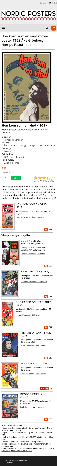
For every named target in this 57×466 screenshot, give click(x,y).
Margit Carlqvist (29, 145)
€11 (48, 229)
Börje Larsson (26, 407)
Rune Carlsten (26, 346)
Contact (43, 3)
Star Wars (6, 451)
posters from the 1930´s (21, 451)
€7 (48, 388)
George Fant (41, 282)
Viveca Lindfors (39, 346)
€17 (48, 296)
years (4, 439)
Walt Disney (50, 448)
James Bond (38, 448)
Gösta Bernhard (27, 374)
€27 (48, 266)
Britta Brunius (47, 145)
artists (39, 437)
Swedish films (11, 162)
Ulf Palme (41, 254)
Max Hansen (38, 407)
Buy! (16, 177)
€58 (48, 419)
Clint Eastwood (25, 448)
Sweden (8, 151)
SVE (55, 3)
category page (8, 446)
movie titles (48, 437)
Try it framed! (17, 157)
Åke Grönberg (11, 145)
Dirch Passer (40, 374)
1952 (6, 157)
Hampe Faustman (13, 139)
